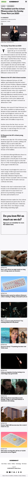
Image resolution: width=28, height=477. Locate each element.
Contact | (20, 475)
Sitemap (24, 475)
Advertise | (16, 475)
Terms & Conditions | (10, 475)
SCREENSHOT (5, 17)
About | (3, 475)
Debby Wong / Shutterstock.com (7, 42)
